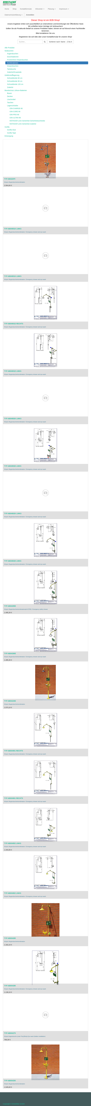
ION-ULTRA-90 (15, 118)
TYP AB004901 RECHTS (13, 798)
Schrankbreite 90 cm (14, 81)
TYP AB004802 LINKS (12, 893)
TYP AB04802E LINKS (12, 561)
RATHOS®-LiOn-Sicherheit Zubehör (23, 124)
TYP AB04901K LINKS (12, 276)
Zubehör (10, 87)
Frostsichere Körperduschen (17, 60)
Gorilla (7, 127)
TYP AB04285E (10, 606)
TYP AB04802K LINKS (12, 513)
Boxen (9, 93)
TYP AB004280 (10, 986)
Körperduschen (12, 66)
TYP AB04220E (10, 701)
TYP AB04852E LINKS (12, 466)
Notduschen (9, 51)
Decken (10, 96)
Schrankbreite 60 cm (14, 78)
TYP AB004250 (10, 1081)
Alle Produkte (9, 48)
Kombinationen (12, 63)
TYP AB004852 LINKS (12, 843)
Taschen (10, 102)
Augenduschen (12, 54)
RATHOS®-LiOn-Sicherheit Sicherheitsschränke (27, 121)
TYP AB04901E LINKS (12, 371)
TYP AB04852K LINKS (12, 419)
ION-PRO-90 (14, 115)
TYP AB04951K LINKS (12, 229)
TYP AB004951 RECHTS (13, 751)
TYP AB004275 (10, 1033)
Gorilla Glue (11, 130)
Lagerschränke (12, 106)
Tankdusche (11, 69)
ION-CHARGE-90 (16, 108)
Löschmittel (11, 99)
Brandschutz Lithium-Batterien (16, 90)
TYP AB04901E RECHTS (13, 324)
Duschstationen (13, 57)
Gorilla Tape (11, 133)
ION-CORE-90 (15, 111)
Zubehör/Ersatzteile (14, 72)
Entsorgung (9, 136)
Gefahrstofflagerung (12, 75)
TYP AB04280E (10, 653)
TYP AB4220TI (9, 179)
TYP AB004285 (10, 938)
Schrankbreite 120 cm (15, 84)
